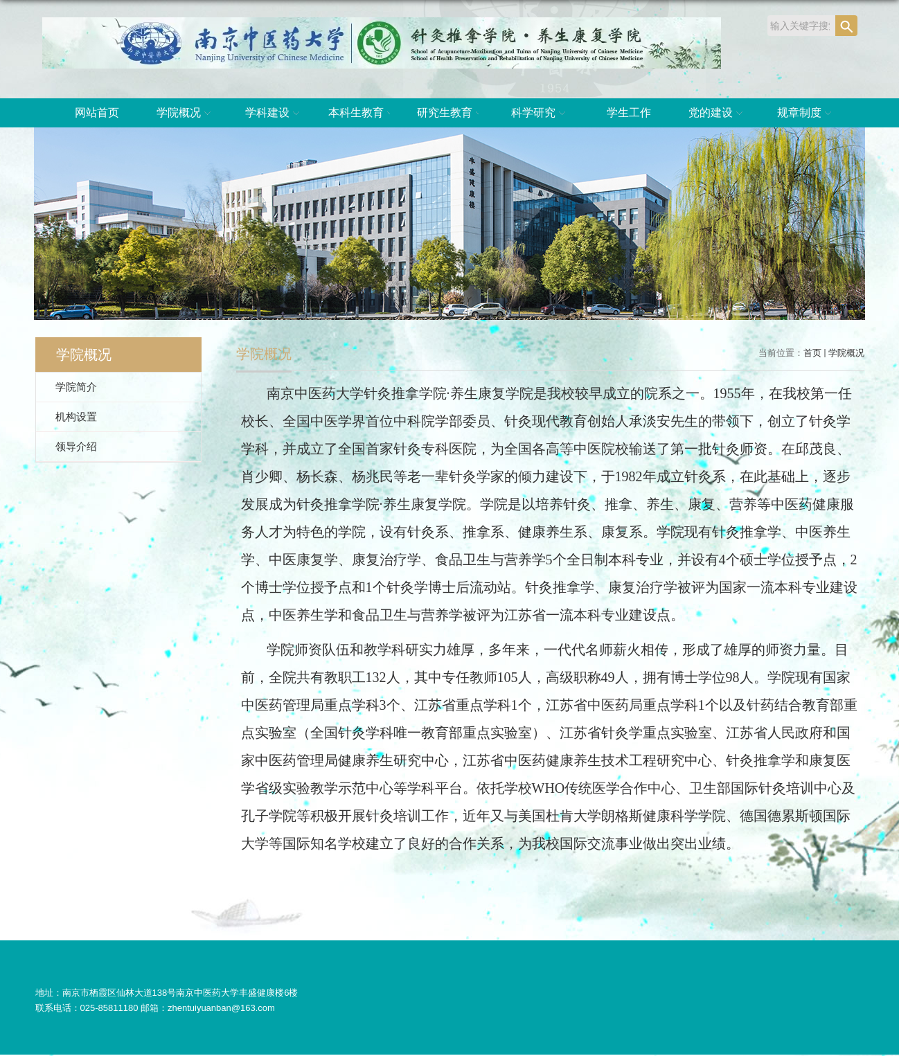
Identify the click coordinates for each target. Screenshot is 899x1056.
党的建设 (717, 113)
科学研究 (540, 113)
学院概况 (186, 113)
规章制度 (806, 113)
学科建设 (274, 113)
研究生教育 (451, 113)
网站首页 (97, 112)
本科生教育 (363, 113)
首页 (812, 353)
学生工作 (629, 112)
